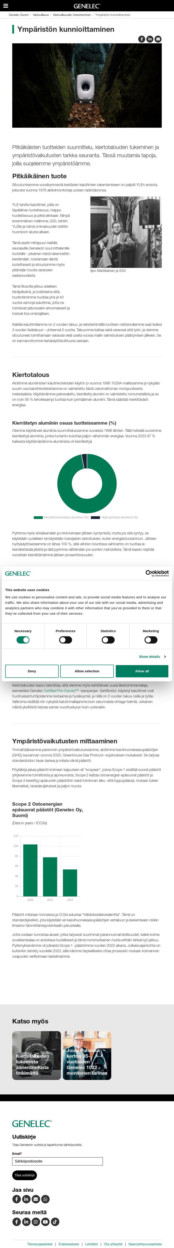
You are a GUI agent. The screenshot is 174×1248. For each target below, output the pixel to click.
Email (17, 1153)
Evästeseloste (69, 1244)
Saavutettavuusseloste (145, 1244)
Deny (32, 671)
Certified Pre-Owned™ (61, 690)
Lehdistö (91, 1244)
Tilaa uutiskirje (24, 1175)
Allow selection (87, 671)
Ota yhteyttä (113, 1244)
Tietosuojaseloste (40, 1244)
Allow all (142, 671)
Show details (149, 656)
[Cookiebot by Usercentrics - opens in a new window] (149, 573)
